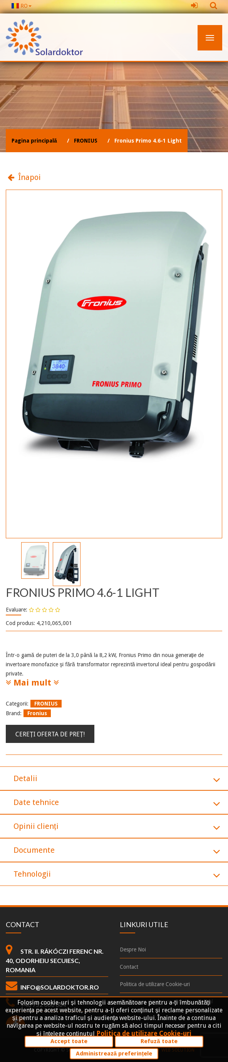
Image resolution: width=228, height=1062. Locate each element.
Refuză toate (159, 1041)
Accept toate (68, 1041)
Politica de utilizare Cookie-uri (143, 1033)
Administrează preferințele (114, 1053)
